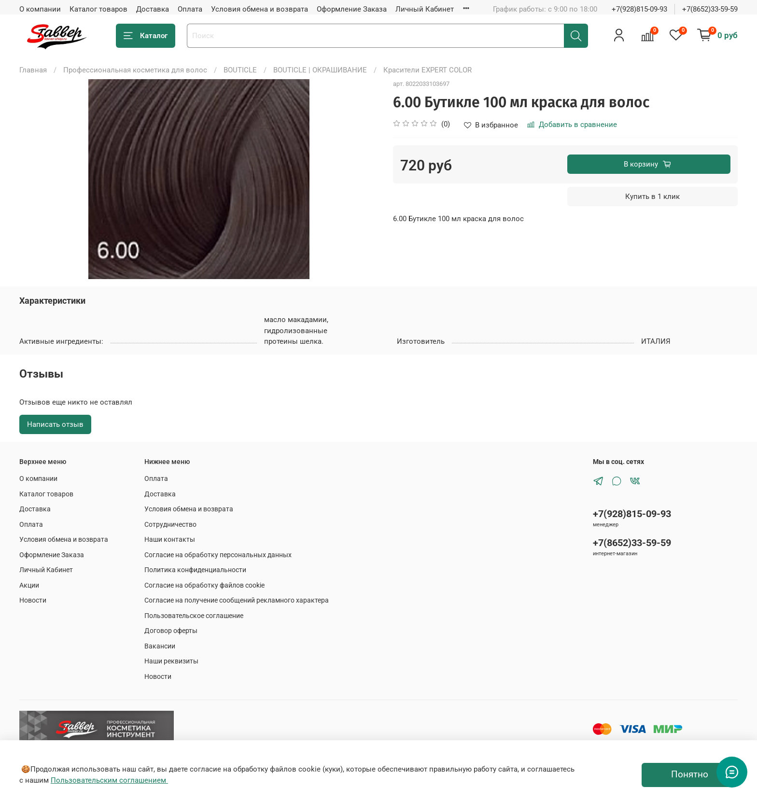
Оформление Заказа (352, 9)
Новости (32, 600)
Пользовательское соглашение (193, 615)
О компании (40, 9)
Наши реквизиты (171, 661)
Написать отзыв (55, 424)
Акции (29, 585)
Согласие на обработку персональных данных (218, 555)
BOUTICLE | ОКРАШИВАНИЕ (320, 70)
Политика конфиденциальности (195, 570)
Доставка (152, 9)
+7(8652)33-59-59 (710, 9)
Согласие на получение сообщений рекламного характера (236, 600)
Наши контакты (169, 539)
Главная (33, 70)
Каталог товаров (98, 9)
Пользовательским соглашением (109, 780)
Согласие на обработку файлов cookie (204, 585)
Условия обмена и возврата (259, 9)
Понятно (689, 774)
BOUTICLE (240, 70)
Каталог (146, 36)
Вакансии (159, 646)
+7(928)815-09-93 (639, 9)
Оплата (190, 9)
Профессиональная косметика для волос (135, 70)
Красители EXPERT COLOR (427, 70)
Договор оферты (170, 630)
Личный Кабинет (424, 9)
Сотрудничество (170, 524)
